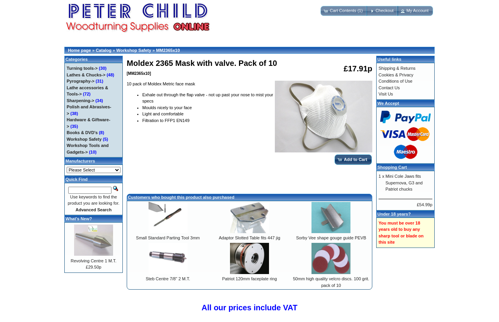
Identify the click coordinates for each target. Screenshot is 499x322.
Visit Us (386, 94)
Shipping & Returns (397, 68)
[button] (343, 11)
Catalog (103, 50)
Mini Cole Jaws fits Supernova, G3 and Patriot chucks (404, 182)
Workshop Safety (133, 50)
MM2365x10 (168, 50)
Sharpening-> (80, 100)
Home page (79, 50)
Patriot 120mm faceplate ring (249, 278)
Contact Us (389, 87)
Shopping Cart (392, 167)
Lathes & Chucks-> (86, 75)
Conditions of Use (395, 81)
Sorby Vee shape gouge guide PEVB (331, 237)
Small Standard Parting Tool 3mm (168, 237)
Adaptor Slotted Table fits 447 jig (249, 237)
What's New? (78, 218)
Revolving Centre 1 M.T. (93, 260)
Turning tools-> (82, 68)
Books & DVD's (82, 132)
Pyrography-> (80, 81)
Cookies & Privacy (396, 75)
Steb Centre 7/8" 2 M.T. (168, 278)
